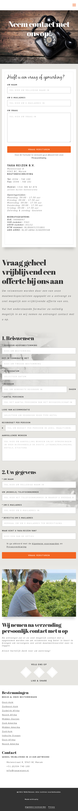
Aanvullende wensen (14, 435)
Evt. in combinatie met (15, 358)
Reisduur (8, 384)
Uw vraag (12, 110)
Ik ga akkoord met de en (35, 545)
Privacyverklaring (38, 157)
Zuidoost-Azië (10, 706)
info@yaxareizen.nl (18, 770)
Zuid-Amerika (9, 723)
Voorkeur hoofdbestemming (19, 345)
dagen (72, 389)
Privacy (51, 807)
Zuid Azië (7, 731)
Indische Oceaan (11, 735)
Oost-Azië (7, 702)
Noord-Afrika (9, 714)
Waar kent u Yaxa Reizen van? (19, 530)
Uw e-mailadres (16, 97)
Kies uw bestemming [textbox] (17, 351)
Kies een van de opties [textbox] (19, 536)
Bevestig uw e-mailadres (17, 518)
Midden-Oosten (10, 719)
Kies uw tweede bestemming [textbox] (22, 364)
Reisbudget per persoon (16, 422)
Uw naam (12, 85)
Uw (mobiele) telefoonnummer (20, 492)
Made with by (39, 799)
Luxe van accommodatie (16, 409)
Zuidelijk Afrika (11, 710)
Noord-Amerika (10, 744)
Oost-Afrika (8, 739)
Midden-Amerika (11, 727)
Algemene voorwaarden (45, 543)
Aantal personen (13, 397)
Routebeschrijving (20, 174)
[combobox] (39, 351)
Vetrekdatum (10, 371)
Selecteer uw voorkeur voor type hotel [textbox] (30, 415)
